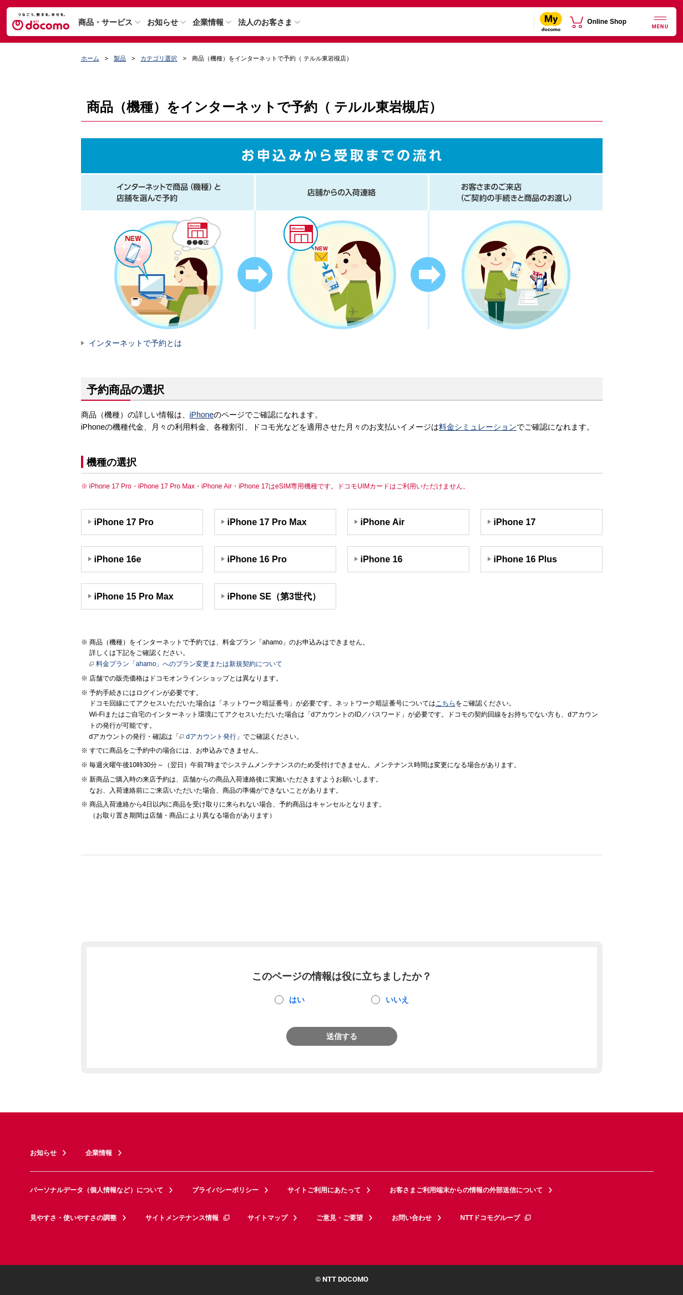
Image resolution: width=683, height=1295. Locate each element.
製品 (120, 58)
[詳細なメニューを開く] (660, 21)
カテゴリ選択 (158, 58)
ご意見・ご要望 (339, 1218)
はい (297, 999)
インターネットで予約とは (135, 343)
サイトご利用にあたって (324, 1190)
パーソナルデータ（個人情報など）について (96, 1190)
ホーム (90, 58)
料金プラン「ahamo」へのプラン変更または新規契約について (186, 664)
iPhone (202, 414)
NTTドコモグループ (496, 1217)
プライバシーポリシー (225, 1190)
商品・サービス (105, 22)
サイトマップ (267, 1218)
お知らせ (162, 22)
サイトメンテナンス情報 (188, 1217)
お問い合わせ (412, 1218)
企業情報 (208, 22)
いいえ (397, 999)
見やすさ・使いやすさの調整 (73, 1218)
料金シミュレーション (478, 426)
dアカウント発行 (207, 737)
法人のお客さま (265, 22)
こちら (446, 703)
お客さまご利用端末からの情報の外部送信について (466, 1190)
